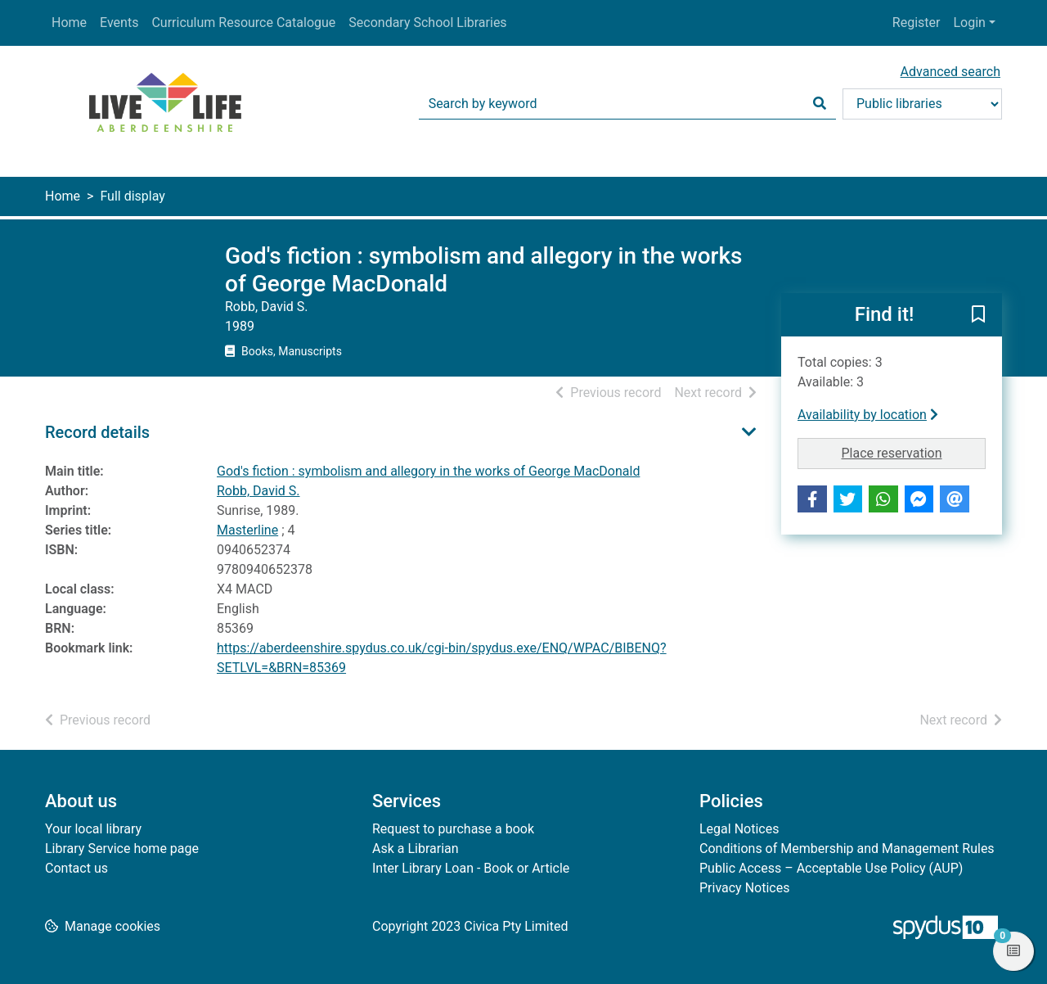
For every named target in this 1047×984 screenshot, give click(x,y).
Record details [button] (97, 432)
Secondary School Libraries (427, 22)
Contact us (76, 868)
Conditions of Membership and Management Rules (847, 848)
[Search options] (922, 104)
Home (69, 22)
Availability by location (868, 414)
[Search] (819, 104)
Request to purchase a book (453, 829)
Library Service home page (122, 848)
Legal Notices (739, 829)
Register (916, 22)
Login (969, 22)
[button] (978, 316)
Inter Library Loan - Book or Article (470, 868)
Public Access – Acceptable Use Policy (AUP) (831, 868)
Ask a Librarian (415, 848)
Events (119, 22)
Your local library (93, 829)
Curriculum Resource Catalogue (243, 22)
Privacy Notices (744, 888)
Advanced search (950, 71)
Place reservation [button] (914, 452)
